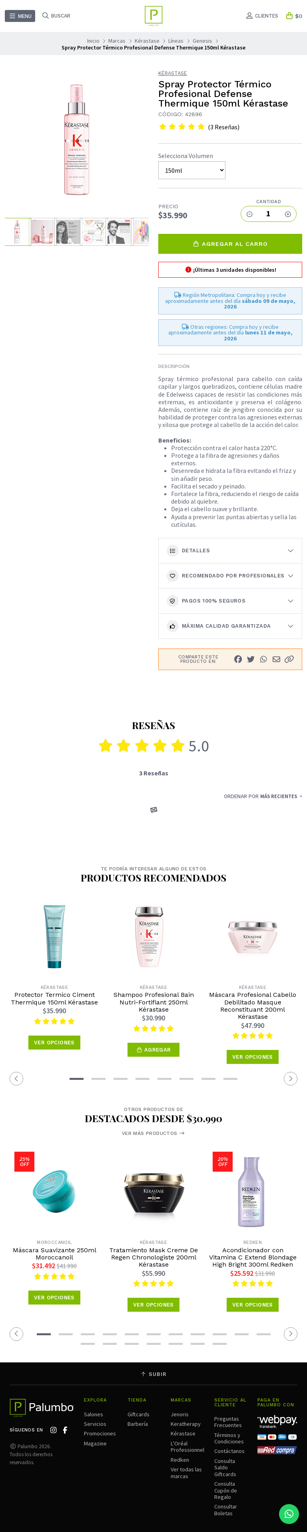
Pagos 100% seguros (206, 601)
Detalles (188, 551)
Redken (180, 1459)
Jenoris (180, 1414)
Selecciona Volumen (185, 155)
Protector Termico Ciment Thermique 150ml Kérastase (54, 998)
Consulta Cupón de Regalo (225, 1490)
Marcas (117, 40)
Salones (93, 1414)
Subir (153, 1374)
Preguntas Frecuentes (228, 1422)
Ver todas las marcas (186, 1472)
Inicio (93, 40)
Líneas (175, 40)
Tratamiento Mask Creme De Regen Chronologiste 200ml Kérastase (153, 1258)
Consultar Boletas (225, 1509)
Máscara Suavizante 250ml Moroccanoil (54, 1254)
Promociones (100, 1433)
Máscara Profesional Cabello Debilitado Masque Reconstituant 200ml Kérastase (252, 1005)
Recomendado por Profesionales (226, 576)
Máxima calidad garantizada (219, 626)
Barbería (138, 1423)
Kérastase (147, 40)
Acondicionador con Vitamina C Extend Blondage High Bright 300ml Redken (253, 1258)
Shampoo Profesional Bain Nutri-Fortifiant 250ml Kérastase (154, 1002)
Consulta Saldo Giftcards (225, 1467)
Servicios (95, 1423)
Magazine (95, 1443)
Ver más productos (153, 1133)
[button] (289, 659)
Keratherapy (186, 1423)
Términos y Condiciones (229, 1438)
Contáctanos (229, 1451)
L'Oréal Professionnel (187, 1446)
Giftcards (139, 1414)
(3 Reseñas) (223, 126)
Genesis (202, 40)
